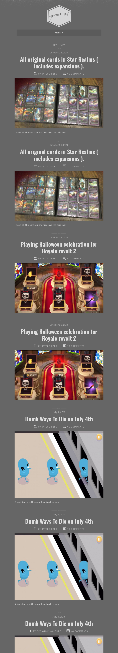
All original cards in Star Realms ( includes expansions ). (59, 62)
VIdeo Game (41, 631)
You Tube (55, 631)
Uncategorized (47, 74)
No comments (75, 74)
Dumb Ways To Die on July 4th (59, 419)
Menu (58, 32)
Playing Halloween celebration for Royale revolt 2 (59, 247)
